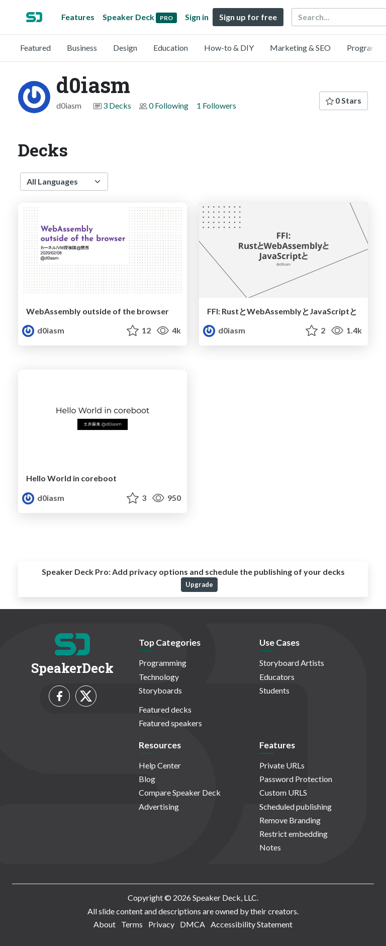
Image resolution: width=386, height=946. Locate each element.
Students (274, 690)
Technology (159, 676)
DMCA (192, 924)
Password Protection (295, 779)
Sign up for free (248, 17)
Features (77, 17)
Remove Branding (290, 820)
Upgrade (199, 584)
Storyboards (160, 690)
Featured (35, 47)
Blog (147, 779)
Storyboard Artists (291, 662)
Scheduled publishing (295, 806)
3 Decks (117, 105)
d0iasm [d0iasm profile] (43, 330)
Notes (270, 847)
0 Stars (343, 100)
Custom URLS (283, 792)
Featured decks (165, 709)
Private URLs (282, 765)
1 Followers (216, 105)
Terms (132, 924)
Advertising (159, 806)
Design (125, 47)
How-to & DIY (229, 47)
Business (82, 47)
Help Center (160, 765)
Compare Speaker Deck (180, 792)
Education (170, 47)
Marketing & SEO (300, 47)
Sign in (197, 17)
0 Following (168, 105)
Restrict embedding (293, 833)
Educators (277, 676)
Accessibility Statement (252, 924)
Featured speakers (170, 723)
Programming (162, 662)
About (104, 924)
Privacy (161, 924)
